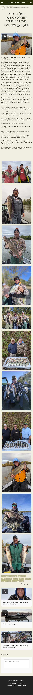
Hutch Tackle (5, 576)
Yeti (22, 581)
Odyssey (28, 578)
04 (5, 591)
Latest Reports (9, 6)
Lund (10, 578)
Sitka (3, 581)
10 (5, 612)
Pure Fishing (16, 581)
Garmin (21, 578)
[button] (1, 2)
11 (5, 634)
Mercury (16, 578)
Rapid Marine (21, 576)
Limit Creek (13, 576)
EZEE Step (4, 578)
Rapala (8, 581)
